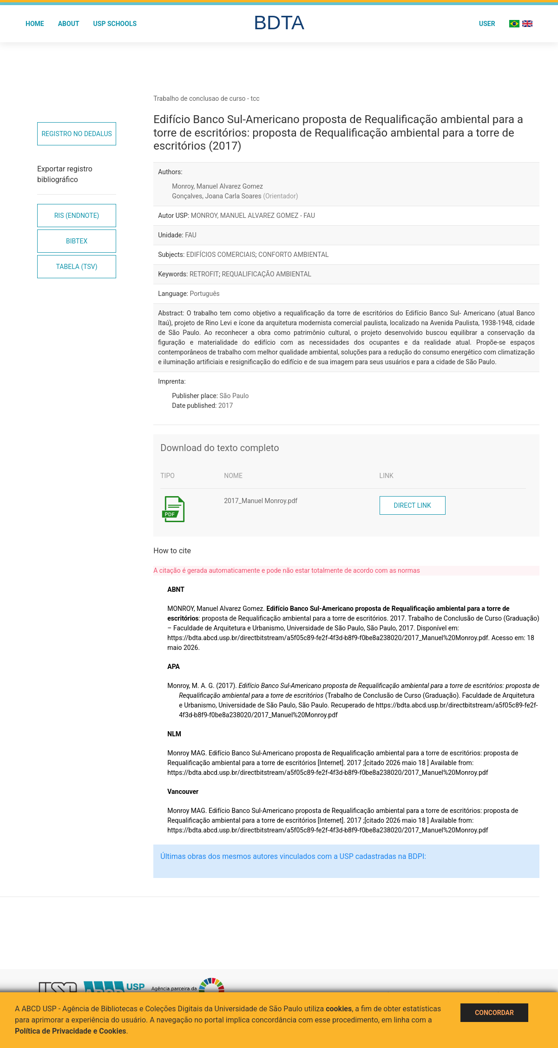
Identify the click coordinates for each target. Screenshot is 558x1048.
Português (204, 293)
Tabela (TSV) (77, 266)
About (68, 23)
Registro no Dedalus (76, 134)
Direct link (412, 505)
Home (35, 23)
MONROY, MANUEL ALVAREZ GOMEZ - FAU (253, 215)
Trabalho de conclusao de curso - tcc (206, 98)
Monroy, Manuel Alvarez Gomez (217, 186)
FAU (191, 235)
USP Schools (115, 23)
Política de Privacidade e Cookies (70, 1031)
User (487, 23)
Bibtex (76, 241)
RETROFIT (204, 274)
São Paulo (234, 396)
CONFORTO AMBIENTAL (293, 254)
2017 (225, 405)
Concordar (494, 1012)
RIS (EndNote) (76, 215)
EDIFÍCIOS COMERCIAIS (221, 254)
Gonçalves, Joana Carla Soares (235, 196)
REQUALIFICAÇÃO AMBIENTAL (266, 274)
